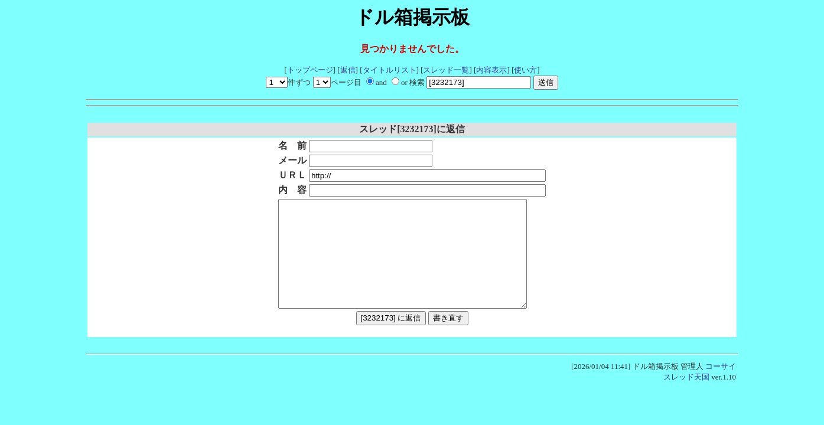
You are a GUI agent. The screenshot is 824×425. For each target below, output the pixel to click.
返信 (348, 70)
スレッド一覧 (446, 70)
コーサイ (720, 387)
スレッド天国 (686, 398)
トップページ (310, 70)
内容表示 (491, 70)
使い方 (525, 70)
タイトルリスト (389, 70)
